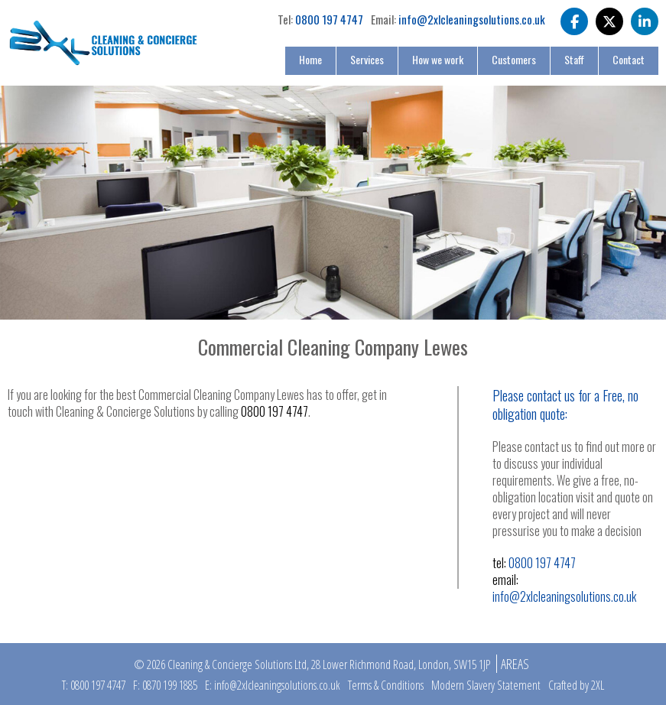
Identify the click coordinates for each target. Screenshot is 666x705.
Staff (574, 59)
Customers (514, 59)
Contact (628, 59)
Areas (515, 664)
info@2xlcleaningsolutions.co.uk (471, 19)
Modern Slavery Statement (486, 685)
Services (367, 59)
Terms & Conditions (386, 685)
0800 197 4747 (329, 19)
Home (310, 59)
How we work (437, 59)
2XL (597, 685)
